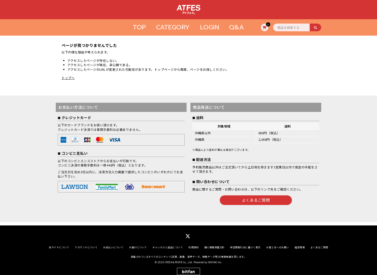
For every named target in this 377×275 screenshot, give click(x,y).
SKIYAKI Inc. (215, 259)
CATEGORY (173, 27)
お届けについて (138, 244)
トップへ (68, 78)
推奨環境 (300, 244)
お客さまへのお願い (277, 244)
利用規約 (193, 244)
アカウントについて (86, 244)
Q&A (236, 27)
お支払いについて (113, 244)
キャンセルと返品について (167, 244)
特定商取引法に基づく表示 (245, 244)
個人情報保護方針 (214, 244)
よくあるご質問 (256, 200)
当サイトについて (59, 244)
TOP (139, 27)
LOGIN (209, 27)
